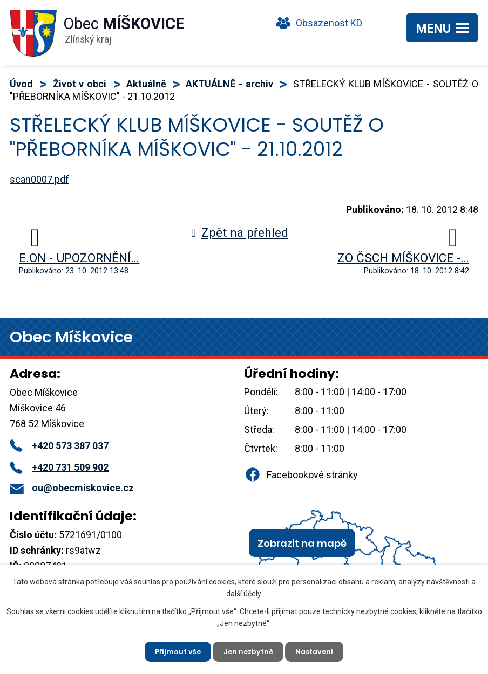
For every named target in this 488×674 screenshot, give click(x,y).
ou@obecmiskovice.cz (72, 487)
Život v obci (80, 84)
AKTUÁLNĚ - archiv (229, 84)
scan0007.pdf (39, 179)
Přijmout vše (173, 649)
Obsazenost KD (317, 23)
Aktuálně (146, 84)
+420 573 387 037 (59, 445)
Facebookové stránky (300, 474)
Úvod (21, 84)
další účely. (244, 590)
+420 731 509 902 (59, 467)
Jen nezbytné (248, 649)
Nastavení (319, 649)
